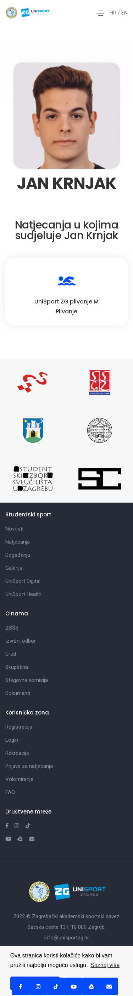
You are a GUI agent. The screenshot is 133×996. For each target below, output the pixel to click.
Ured (10, 654)
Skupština (16, 667)
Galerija (13, 568)
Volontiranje (19, 779)
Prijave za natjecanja (29, 766)
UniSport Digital (22, 581)
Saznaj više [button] (105, 965)
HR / (115, 13)
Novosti (14, 529)
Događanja (17, 555)
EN (124, 13)
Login (11, 740)
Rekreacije (17, 753)
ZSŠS (11, 628)
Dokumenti (17, 693)
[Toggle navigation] (100, 13)
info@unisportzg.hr (66, 937)
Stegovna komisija (26, 680)
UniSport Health (23, 594)
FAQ (10, 792)
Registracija (18, 727)
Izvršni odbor (20, 641)
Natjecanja (17, 542)
